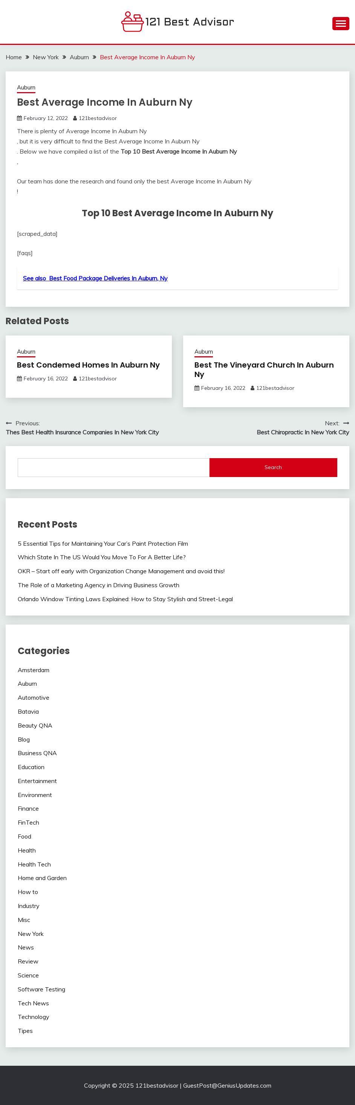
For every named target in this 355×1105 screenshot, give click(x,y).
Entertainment (37, 781)
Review (28, 961)
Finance (28, 808)
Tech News (33, 1003)
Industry (29, 906)
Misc (24, 919)
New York (31, 933)
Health (27, 850)
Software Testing (41, 989)
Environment (35, 795)
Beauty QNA (35, 725)
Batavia (28, 711)
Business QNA (37, 753)
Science (28, 975)
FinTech (28, 822)
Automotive (33, 697)
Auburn (26, 87)
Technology (33, 1016)
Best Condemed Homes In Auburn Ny (88, 365)
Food (24, 836)
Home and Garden (42, 878)
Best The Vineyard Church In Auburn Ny (264, 370)
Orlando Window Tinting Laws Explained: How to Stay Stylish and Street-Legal (125, 599)
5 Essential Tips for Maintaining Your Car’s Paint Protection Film (103, 543)
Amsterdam (33, 670)
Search (273, 467)
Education (31, 767)
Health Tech (34, 864)
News (26, 947)
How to (28, 892)
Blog (24, 739)
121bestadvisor (98, 118)
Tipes (25, 1030)
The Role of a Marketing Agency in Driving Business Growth (98, 585)
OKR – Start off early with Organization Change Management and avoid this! (121, 571)
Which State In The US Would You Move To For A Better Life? (102, 557)
